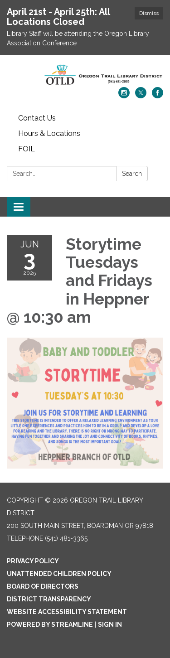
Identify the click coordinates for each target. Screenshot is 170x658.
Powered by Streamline (50, 624)
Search (132, 173)
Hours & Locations (49, 133)
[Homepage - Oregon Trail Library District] (85, 75)
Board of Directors (42, 586)
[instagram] (124, 96)
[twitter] (140, 96)
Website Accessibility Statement (67, 611)
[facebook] (157, 96)
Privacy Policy (33, 561)
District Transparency (49, 599)
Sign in (110, 624)
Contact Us (37, 118)
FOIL (26, 149)
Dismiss (149, 13)
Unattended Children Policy (59, 573)
